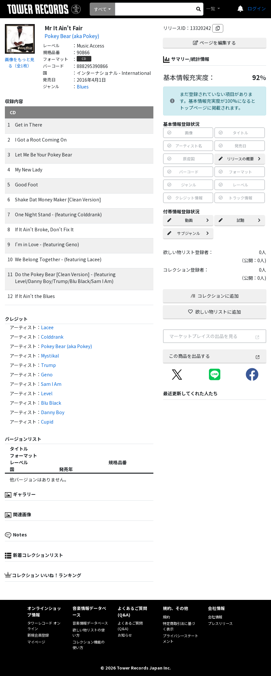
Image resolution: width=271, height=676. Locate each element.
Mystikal (50, 355)
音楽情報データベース (90, 623)
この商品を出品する (214, 356)
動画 (188, 220)
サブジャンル (188, 233)
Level (46, 393)
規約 (166, 616)
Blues (83, 86)
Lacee (47, 327)
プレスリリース (220, 623)
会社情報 (215, 616)
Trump (48, 365)
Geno (47, 374)
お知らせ (125, 635)
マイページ (36, 641)
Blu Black (51, 402)
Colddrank (52, 336)
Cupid (47, 421)
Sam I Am (51, 384)
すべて (100, 9)
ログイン (257, 8)
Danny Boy (52, 412)
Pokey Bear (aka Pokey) (72, 35)
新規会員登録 (38, 635)
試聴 (240, 220)
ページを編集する (214, 42)
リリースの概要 (240, 158)
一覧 (211, 8)
